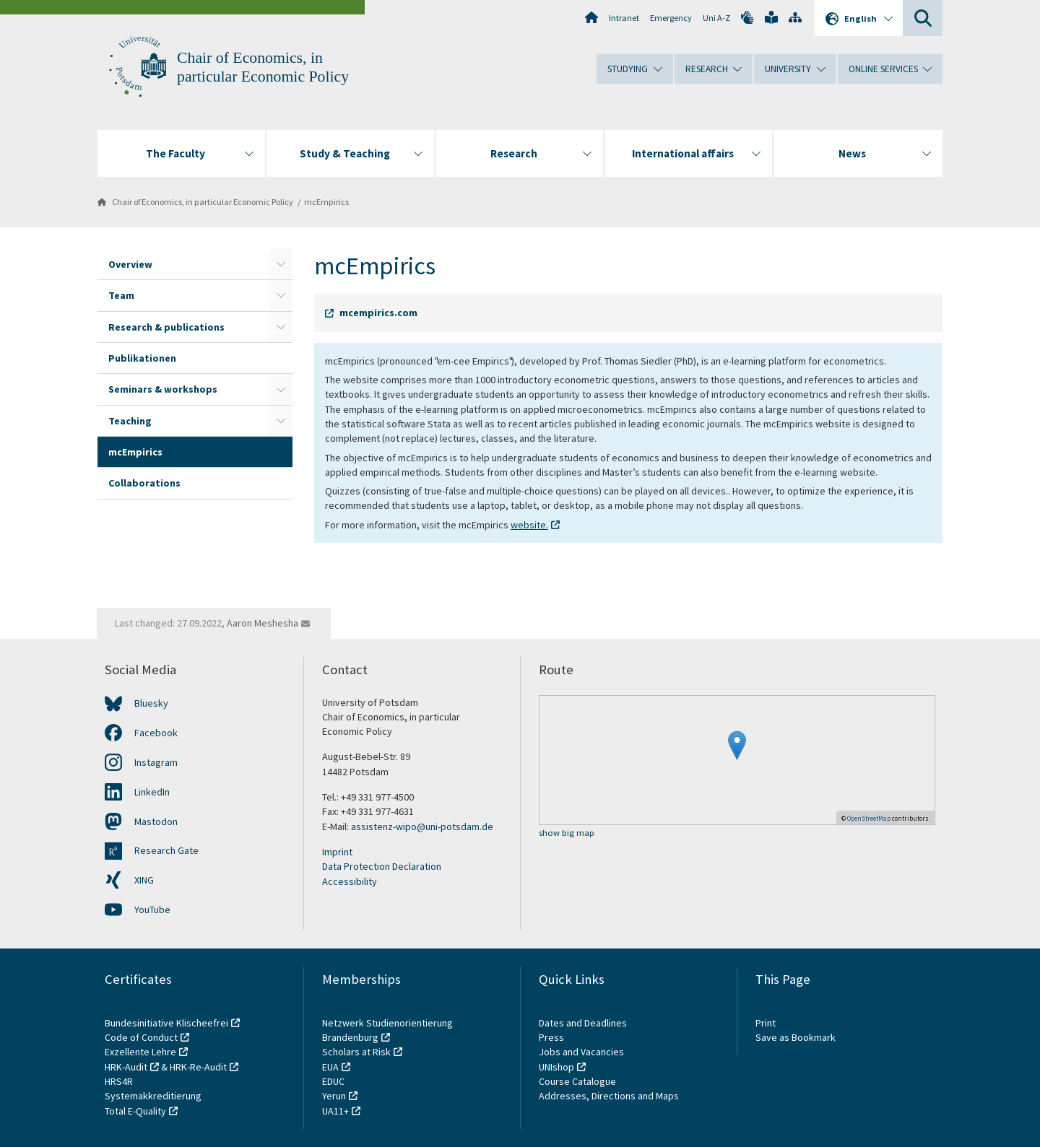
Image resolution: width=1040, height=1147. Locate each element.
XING (144, 879)
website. (529, 524)
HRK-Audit (126, 1066)
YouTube (152, 909)
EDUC (333, 1081)
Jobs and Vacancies (581, 1051)
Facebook (156, 732)
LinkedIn (152, 791)
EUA (330, 1066)
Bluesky (151, 703)
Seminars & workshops (162, 389)
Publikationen (142, 358)
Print (765, 1022)
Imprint (337, 851)
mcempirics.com (378, 312)
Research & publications (166, 326)
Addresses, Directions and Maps (609, 1095)
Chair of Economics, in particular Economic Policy (202, 201)
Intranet (624, 17)
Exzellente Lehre (140, 1051)
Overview (130, 264)
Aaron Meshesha (262, 622)
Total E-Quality (135, 1110)
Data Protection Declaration (381, 866)
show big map (566, 833)
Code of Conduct (141, 1037)
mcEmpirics (326, 201)
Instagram (156, 762)
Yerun (334, 1095)
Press (551, 1037)
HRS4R (119, 1081)
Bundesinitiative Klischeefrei (166, 1022)
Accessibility (349, 881)
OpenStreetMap (868, 818)
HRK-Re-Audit (198, 1066)
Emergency (671, 17)
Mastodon (156, 821)
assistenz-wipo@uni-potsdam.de (422, 826)
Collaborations (144, 482)
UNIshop (556, 1066)
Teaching (130, 420)
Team (121, 295)
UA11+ (335, 1110)
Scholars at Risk (356, 1051)
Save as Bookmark (795, 1037)
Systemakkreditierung (153, 1095)
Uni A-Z (716, 17)
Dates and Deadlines (583, 1022)
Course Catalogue (577, 1081)
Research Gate (166, 850)
